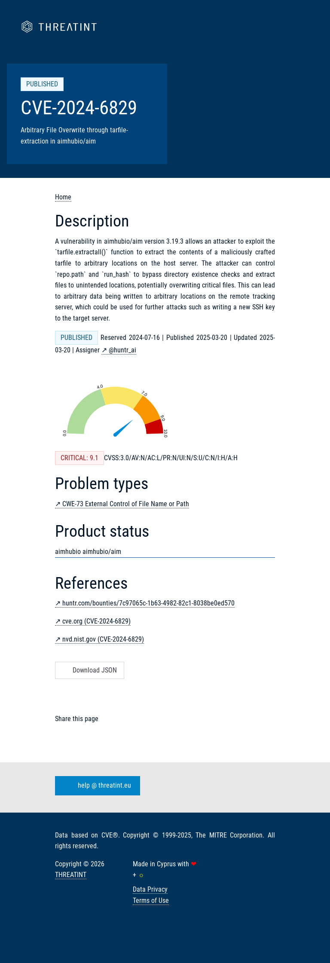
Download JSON (89, 670)
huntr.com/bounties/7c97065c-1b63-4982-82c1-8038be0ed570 (148, 603)
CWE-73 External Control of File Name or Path (125, 504)
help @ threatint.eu (96, 786)
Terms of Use (151, 900)
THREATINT (70, 875)
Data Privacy (150, 889)
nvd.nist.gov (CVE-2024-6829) (103, 639)
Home (63, 197)
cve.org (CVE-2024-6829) (96, 621)
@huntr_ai (122, 350)
